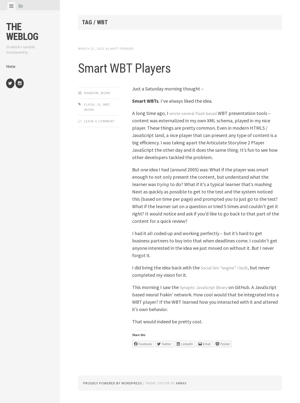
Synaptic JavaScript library (207, 287)
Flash (89, 104)
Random (91, 93)
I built (248, 267)
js (99, 104)
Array (181, 383)
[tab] (11, 6)
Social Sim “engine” (221, 267)
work (89, 109)
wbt (106, 104)
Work (106, 93)
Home (11, 67)
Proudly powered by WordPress (112, 383)
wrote (175, 113)
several (190, 113)
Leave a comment (99, 121)
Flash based (210, 113)
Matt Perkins (122, 48)
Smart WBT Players (149, 65)
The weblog (22, 31)
